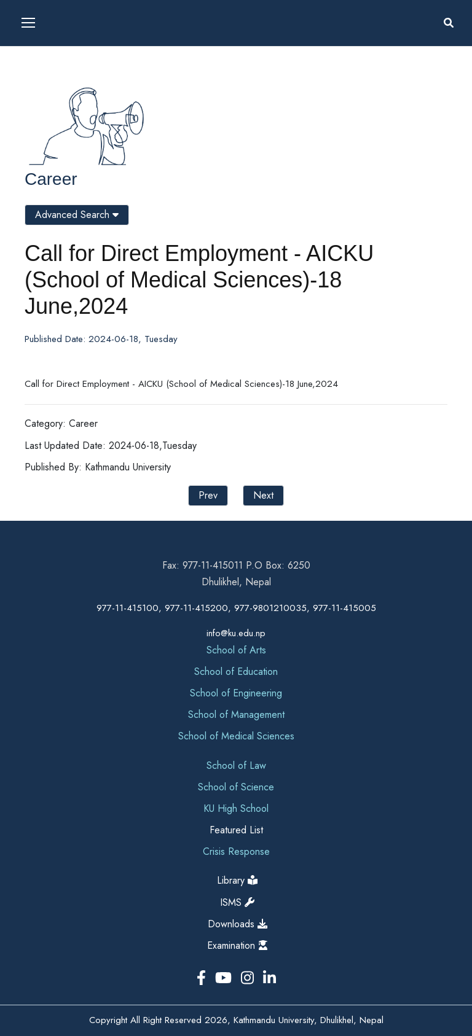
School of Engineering (236, 693)
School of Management (236, 714)
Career (51, 179)
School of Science (236, 787)
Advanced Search (77, 215)
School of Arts (236, 650)
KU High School (236, 808)
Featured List (236, 830)
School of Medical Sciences (236, 736)
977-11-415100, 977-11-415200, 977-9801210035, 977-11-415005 (236, 608)
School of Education (236, 671)
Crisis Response (236, 851)
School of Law (236, 765)
